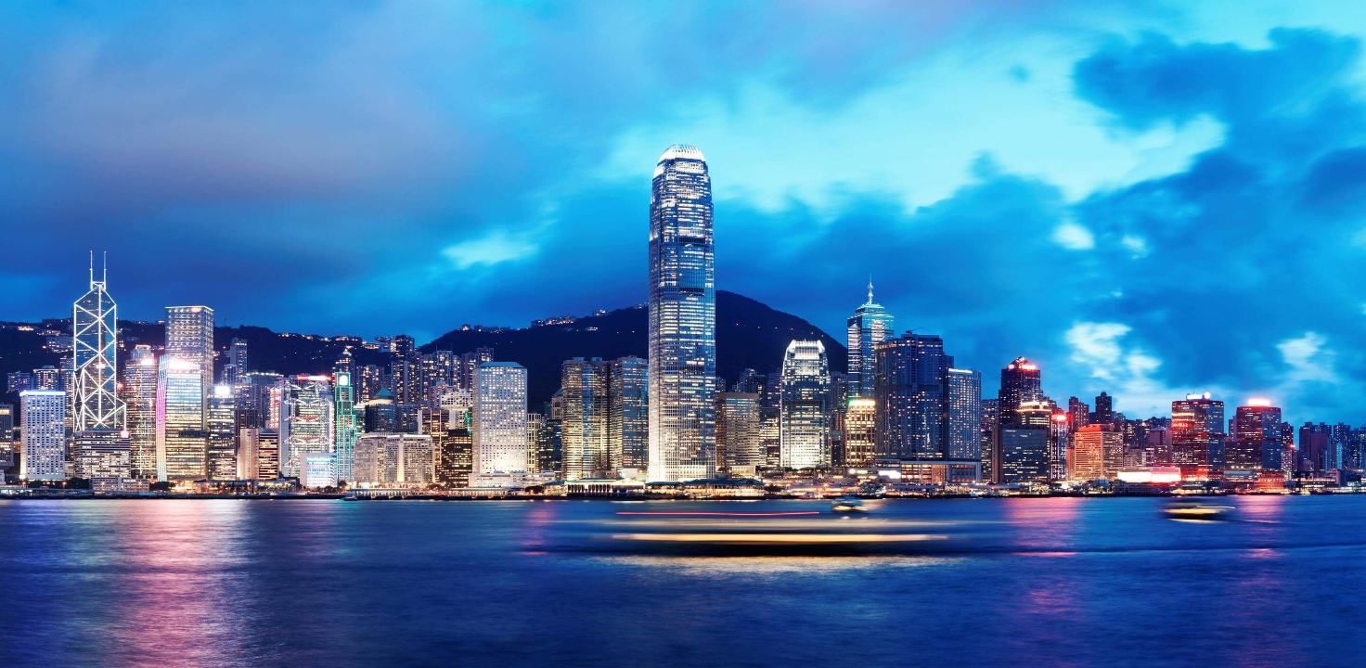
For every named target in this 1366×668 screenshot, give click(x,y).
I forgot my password (633, 375)
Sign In (721, 332)
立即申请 (833, 414)
